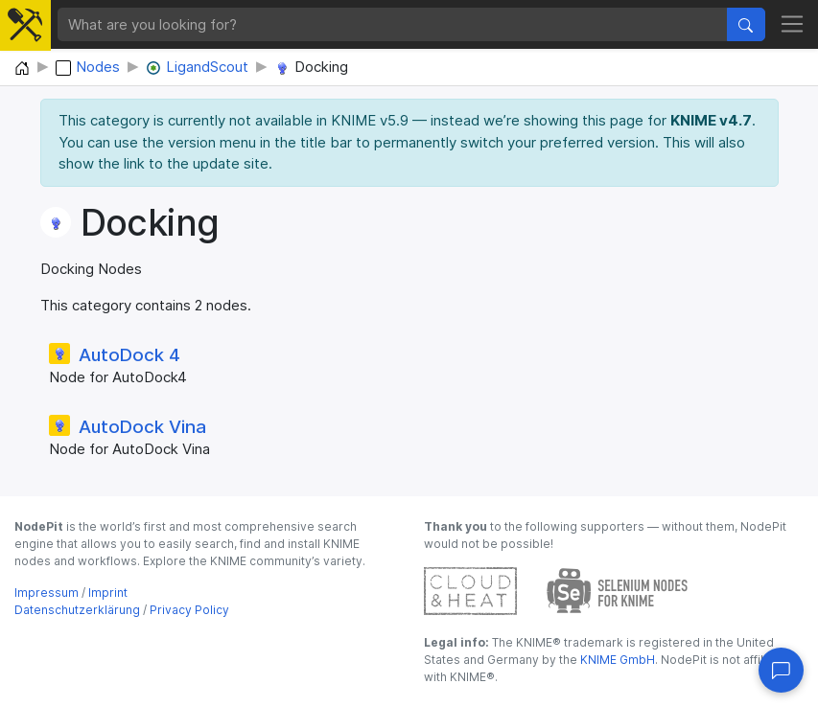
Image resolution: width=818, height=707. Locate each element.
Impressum (46, 592)
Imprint (108, 592)
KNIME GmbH (616, 659)
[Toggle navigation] (792, 25)
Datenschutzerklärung (77, 610)
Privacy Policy (189, 610)
